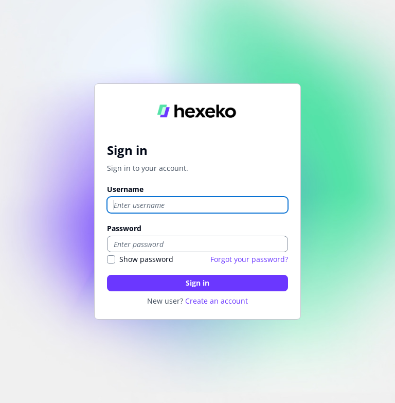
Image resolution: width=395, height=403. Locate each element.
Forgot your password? (249, 259)
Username (125, 189)
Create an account (216, 301)
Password (124, 228)
